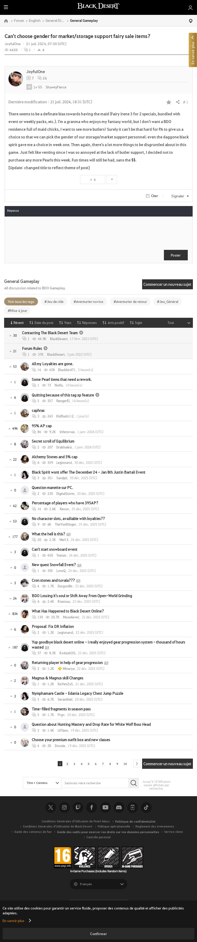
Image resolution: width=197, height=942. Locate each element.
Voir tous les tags (21, 301)
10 (129, 764)
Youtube (105, 808)
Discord (119, 808)
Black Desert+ (132, 808)
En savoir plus (13, 920)
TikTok (146, 808)
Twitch (78, 808)
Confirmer (98, 933)
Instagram (64, 808)
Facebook (91, 808)
